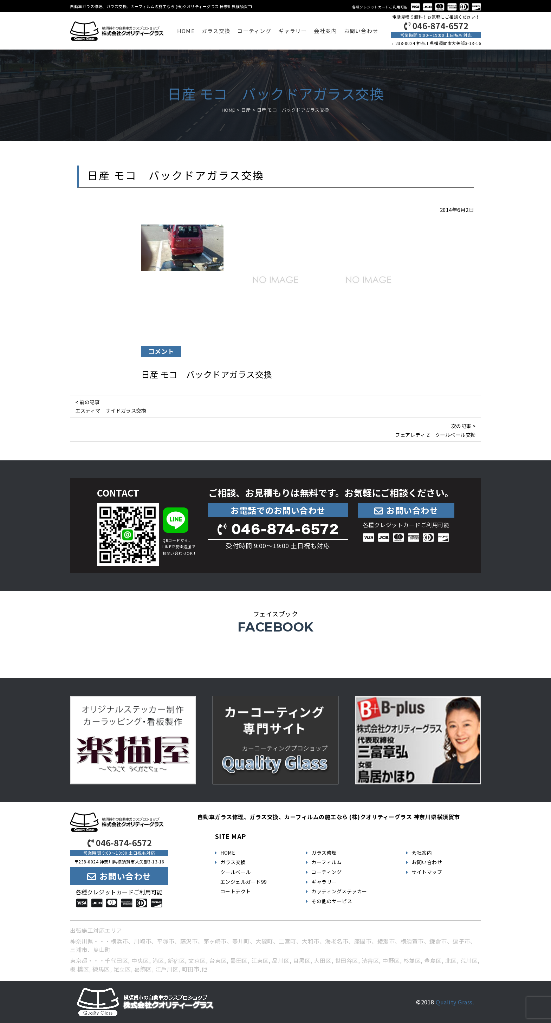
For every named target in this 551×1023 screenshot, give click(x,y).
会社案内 (325, 30)
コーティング (254, 30)
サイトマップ (426, 871)
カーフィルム (326, 862)
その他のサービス (331, 901)
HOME (186, 30)
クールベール (235, 871)
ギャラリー (292, 30)
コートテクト (235, 891)
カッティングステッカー (339, 891)
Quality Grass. (455, 1002)
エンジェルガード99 (243, 881)
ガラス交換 (216, 30)
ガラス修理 (324, 852)
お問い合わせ (361, 30)
